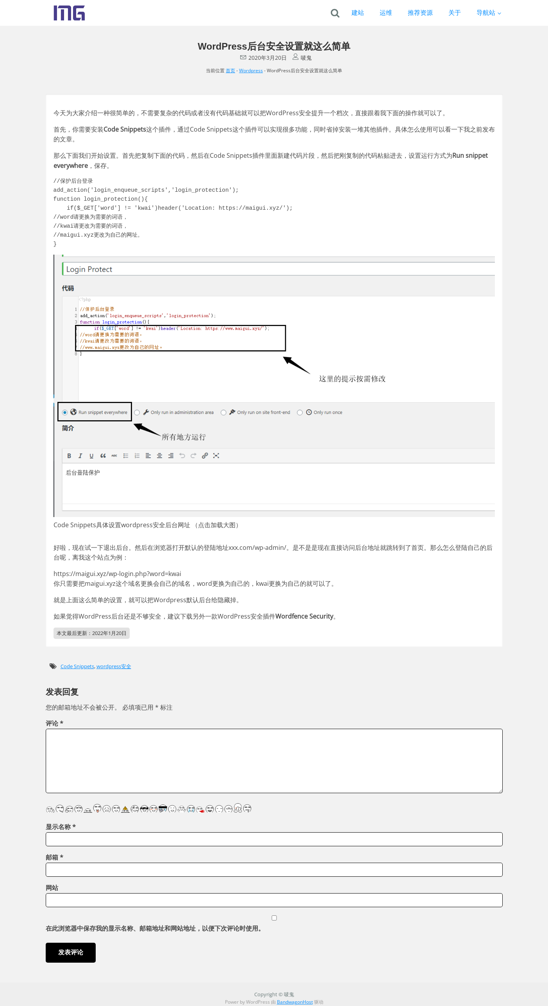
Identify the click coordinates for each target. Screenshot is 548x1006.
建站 (358, 12)
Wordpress (251, 70)
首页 (230, 70)
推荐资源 (420, 12)
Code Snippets (77, 666)
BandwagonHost (295, 1002)
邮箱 (54, 857)
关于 (454, 12)
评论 (54, 723)
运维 (386, 12)
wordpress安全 (113, 666)
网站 (52, 887)
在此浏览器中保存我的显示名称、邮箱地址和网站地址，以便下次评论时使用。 (155, 928)
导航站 (486, 12)
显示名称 (61, 826)
